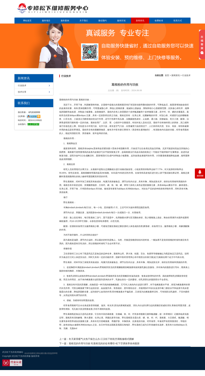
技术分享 (22, 92)
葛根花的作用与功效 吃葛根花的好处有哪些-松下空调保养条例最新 (104, 343)
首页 (167, 75)
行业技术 (22, 85)
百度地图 (191, 364)
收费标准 (159, 20)
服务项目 (46, 20)
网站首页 (27, 20)
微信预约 (102, 20)
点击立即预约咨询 (170, 10)
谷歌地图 (200, 364)
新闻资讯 (140, 20)
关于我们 (84, 20)
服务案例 (65, 20)
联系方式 (178, 20)
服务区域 (121, 20)
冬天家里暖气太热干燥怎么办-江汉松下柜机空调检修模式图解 (101, 339)
